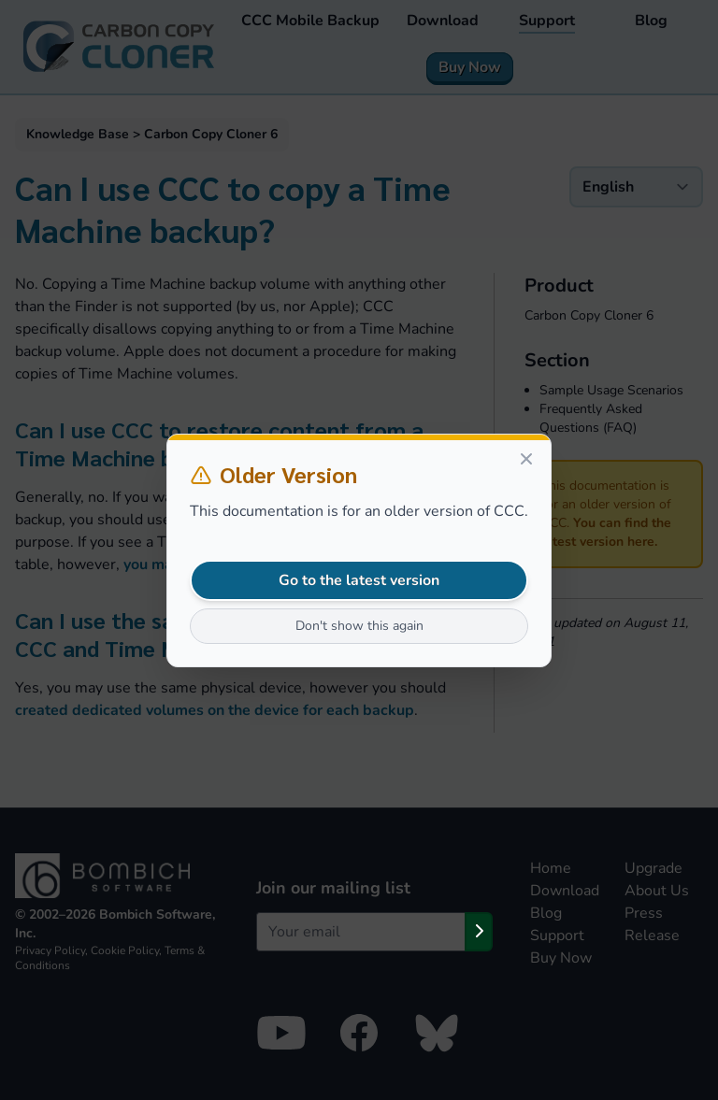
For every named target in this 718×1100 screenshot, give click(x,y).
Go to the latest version (359, 580)
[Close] (526, 459)
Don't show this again (359, 626)
